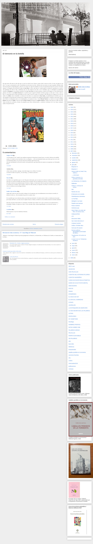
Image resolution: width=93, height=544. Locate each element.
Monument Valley (76, 218)
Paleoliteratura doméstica (78, 196)
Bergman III (75, 166)
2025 (71, 109)
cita (69, 358)
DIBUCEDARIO (73, 285)
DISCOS (71, 288)
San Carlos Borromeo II (78, 221)
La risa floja (75, 198)
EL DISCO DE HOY (74, 297)
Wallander (74, 183)
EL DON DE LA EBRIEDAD (76, 299)
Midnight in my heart (77, 201)
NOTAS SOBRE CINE (12, 148)
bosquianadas (72, 349)
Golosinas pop (75, 208)
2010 (71, 144)
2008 (71, 149)
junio (73, 243)
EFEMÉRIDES (72, 294)
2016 (71, 130)
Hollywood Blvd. (76, 214)
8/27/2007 (9, 213)
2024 (71, 112)
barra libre (71, 344)
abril (73, 248)
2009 (71, 146)
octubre (74, 157)
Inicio (34, 224)
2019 (71, 123)
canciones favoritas (74, 355)
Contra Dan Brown (14, 256)
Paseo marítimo (76, 205)
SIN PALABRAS (73, 338)
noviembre (75, 155)
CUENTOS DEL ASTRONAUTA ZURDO (79, 274)
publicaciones (72, 366)
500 (72, 189)
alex (70, 341)
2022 (71, 116)
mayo (73, 245)
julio (73, 164)
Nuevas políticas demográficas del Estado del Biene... (79, 231)
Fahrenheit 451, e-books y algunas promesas (19, 243)
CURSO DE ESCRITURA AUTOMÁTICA (79, 280)
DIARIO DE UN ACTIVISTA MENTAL (78, 283)
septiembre (75, 160)
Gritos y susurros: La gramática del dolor (77, 178)
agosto (74, 162)
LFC (73, 216)
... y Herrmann (75, 175)
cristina (70, 360)
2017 (71, 128)
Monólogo (71, 321)
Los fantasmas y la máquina (79, 181)
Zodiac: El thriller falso (77, 225)
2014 (71, 135)
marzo (73, 250)
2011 (71, 142)
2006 (71, 258)
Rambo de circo (76, 191)
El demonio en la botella (78, 194)
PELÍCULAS (72, 333)
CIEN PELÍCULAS (73, 272)
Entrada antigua (59, 224)
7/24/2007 (9, 165)
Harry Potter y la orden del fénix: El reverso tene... (78, 211)
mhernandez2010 (73, 363)
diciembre (74, 153)
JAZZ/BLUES (72, 305)
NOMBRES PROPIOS (74, 324)
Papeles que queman (77, 203)
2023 (71, 114)
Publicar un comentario (10, 216)
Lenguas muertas (76, 223)
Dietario (71, 291)
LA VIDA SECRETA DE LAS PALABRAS (79, 310)
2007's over (72, 266)
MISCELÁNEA (72, 316)
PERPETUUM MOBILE (75, 335)
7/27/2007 (9, 188)
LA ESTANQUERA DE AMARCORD (78, 308)
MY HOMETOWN (73, 319)
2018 (71, 125)
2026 (71, 107)
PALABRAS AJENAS (74, 330)
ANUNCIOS (72, 269)
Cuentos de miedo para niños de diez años (12, 251)
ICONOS (71, 302)
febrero (74, 252)
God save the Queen (77, 228)
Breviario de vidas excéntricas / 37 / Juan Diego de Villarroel (19, 232)
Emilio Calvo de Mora (12, 191)
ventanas (71, 369)
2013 (71, 137)
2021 (71, 118)
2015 (71, 132)
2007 (71, 151)
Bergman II (74, 169)
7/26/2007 (9, 174)
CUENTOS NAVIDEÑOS (75, 277)
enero (73, 255)
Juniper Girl (9, 155)
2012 (71, 139)
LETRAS (71, 313)
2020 (71, 121)
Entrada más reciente (8, 224)
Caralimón (9, 209)
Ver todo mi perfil (80, 89)
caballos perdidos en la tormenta (77, 352)
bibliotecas (71, 346)
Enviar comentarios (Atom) (36, 228)
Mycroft (8, 177)
